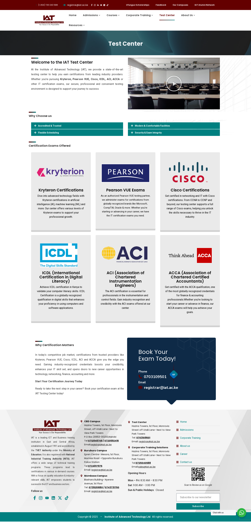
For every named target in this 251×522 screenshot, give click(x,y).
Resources (75, 25)
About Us (187, 15)
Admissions (90, 15)
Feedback (161, 5)
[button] (174, 84)
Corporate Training (138, 15)
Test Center (167, 15)
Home (72, 15)
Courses (112, 15)
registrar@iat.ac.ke (158, 388)
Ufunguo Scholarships (137, 5)
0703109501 (152, 377)
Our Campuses (180, 5)
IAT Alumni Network (205, 5)
